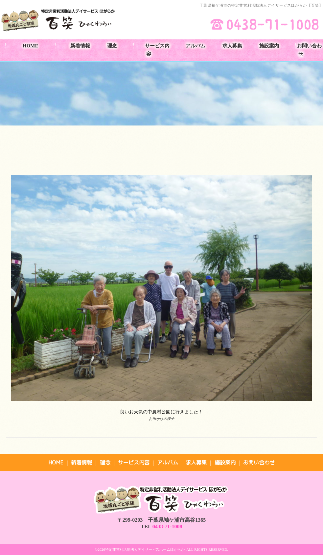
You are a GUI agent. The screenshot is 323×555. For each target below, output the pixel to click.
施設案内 (269, 45)
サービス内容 (157, 50)
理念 (112, 45)
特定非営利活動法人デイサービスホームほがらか (145, 549)
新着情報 (80, 45)
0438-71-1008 (167, 526)
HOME (30, 45)
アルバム (195, 45)
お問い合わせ (309, 50)
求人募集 (232, 45)
